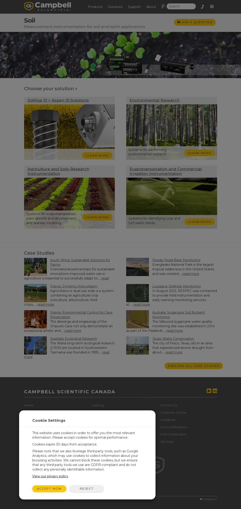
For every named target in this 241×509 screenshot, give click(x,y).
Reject (87, 488)
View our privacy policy (50, 476)
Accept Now (49, 488)
